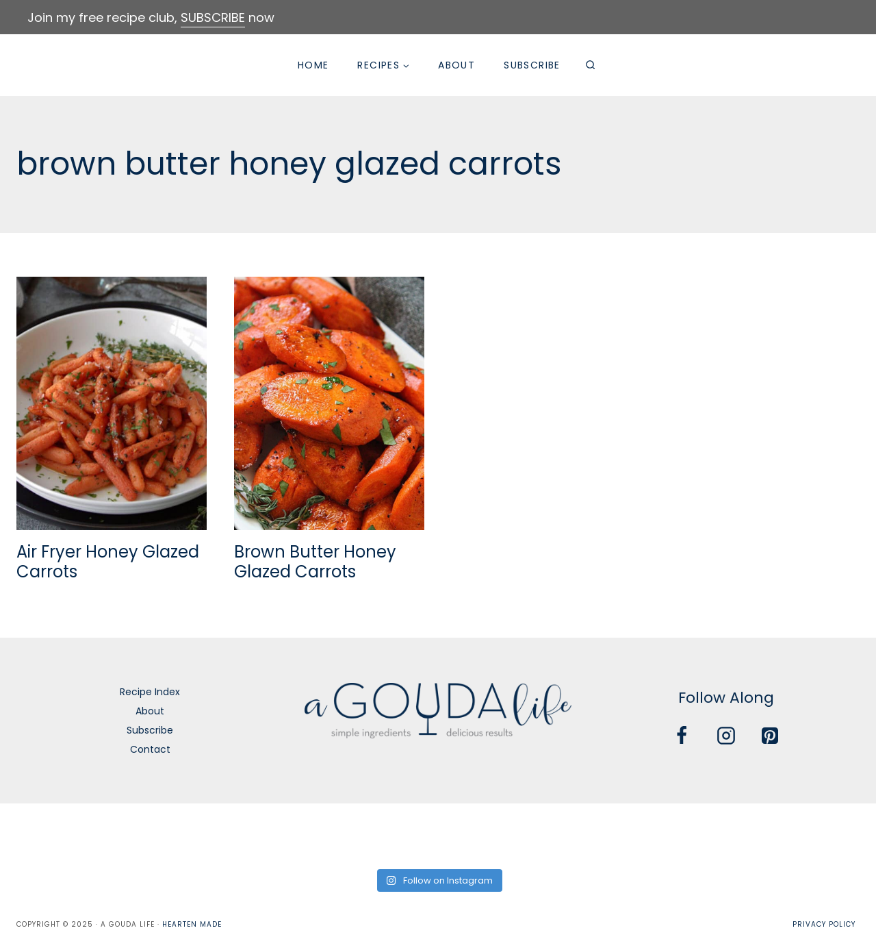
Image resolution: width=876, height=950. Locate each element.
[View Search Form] (591, 65)
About (456, 65)
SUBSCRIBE (213, 17)
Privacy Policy (824, 924)
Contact (150, 749)
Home (313, 65)
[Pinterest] (770, 735)
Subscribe (532, 65)
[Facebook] (681, 735)
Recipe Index (150, 692)
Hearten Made (192, 924)
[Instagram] (726, 735)
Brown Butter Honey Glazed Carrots (315, 561)
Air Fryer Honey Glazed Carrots (107, 561)
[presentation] (111, 403)
